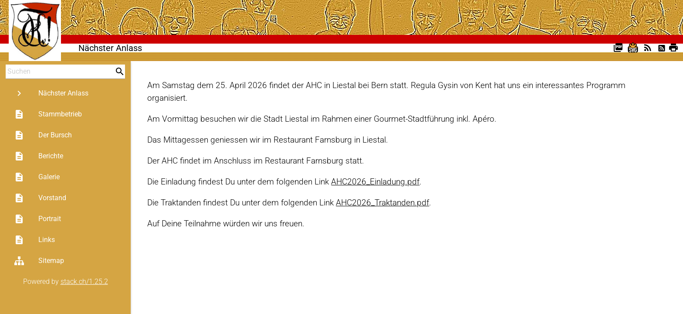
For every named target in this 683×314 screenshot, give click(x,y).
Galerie (37, 177)
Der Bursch (43, 135)
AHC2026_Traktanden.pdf (382, 203)
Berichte (38, 156)
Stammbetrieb (48, 114)
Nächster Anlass (51, 93)
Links (34, 239)
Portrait (37, 218)
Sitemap (39, 260)
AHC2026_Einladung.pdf (375, 182)
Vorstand (40, 198)
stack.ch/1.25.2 (84, 281)
